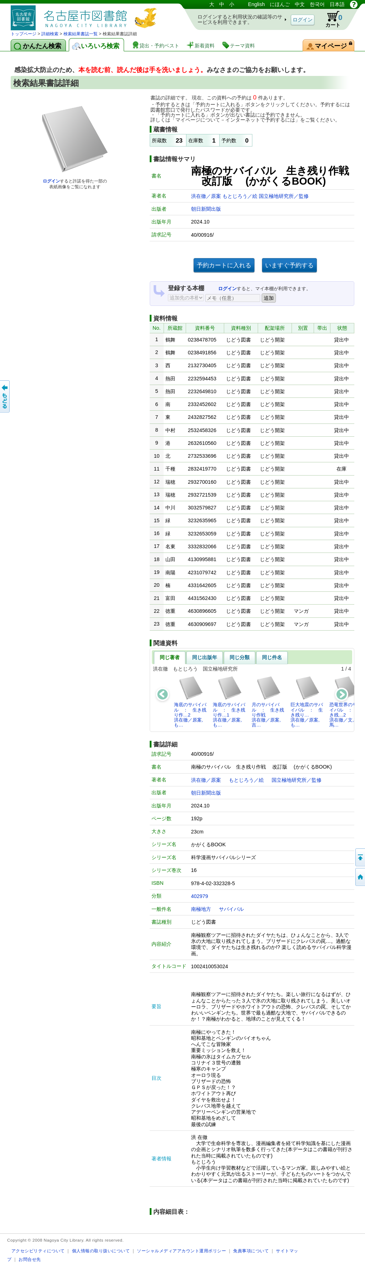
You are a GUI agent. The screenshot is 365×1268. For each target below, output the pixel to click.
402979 (199, 896)
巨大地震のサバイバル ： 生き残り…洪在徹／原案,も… (307, 702)
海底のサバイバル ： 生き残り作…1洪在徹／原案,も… (229, 702)
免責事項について (251, 1250)
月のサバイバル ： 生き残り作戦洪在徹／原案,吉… (268, 702)
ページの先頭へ (359, 857)
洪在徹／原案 (206, 196)
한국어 (317, 4)
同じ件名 (272, 657)
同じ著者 (170, 657)
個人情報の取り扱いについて (101, 1250)
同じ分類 (240, 657)
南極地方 (201, 909)
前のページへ (5, 396)
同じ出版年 (204, 657)
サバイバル (231, 909)
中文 (300, 4)
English (256, 4)
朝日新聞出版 (206, 209)
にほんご (280, 4)
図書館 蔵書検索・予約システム (85, 15)
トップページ (23, 33)
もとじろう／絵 (240, 196)
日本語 (337, 4)
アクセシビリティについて (38, 1250)
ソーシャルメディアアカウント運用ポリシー (181, 1250)
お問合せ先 (30, 1259)
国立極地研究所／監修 (284, 196)
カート (330, 19)
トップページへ (359, 877)
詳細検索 (49, 33)
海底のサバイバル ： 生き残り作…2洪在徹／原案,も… (190, 702)
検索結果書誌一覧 (80, 33)
